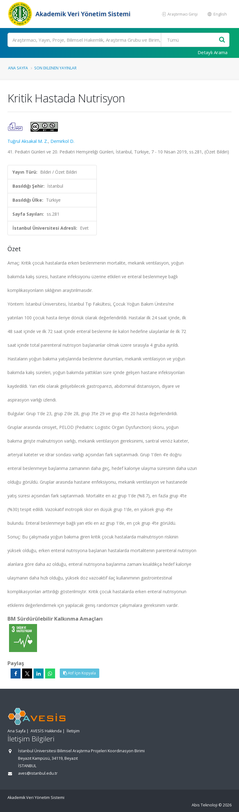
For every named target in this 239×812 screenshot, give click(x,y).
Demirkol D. (62, 141)
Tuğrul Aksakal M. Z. (27, 141)
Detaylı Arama (212, 52)
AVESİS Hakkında (46, 731)
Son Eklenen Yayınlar (55, 67)
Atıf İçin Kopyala (79, 673)
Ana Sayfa (18, 67)
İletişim (73, 731)
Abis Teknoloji (205, 805)
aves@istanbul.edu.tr (38, 773)
